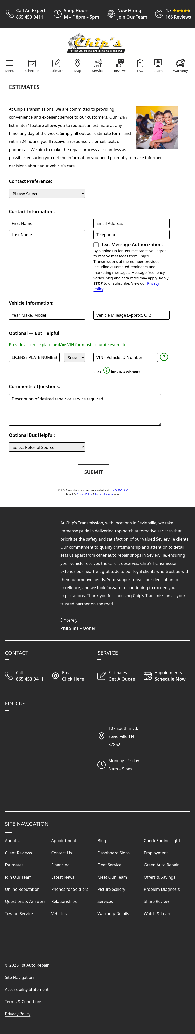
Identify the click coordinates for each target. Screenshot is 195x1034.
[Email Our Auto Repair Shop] (74, 676)
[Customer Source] (47, 446)
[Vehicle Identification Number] (125, 357)
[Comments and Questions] (85, 410)
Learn (158, 70)
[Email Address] (131, 223)
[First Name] (47, 223)
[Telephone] (131, 234)
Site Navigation (19, 977)
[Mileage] (131, 315)
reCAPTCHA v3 (120, 490)
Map (77, 70)
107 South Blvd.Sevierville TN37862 (123, 736)
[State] (74, 357)
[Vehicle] (47, 315)
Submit (93, 472)
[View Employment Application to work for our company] (125, 14)
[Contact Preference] (47, 193)
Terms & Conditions (23, 1001)
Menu (9, 70)
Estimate (56, 70)
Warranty (180, 70)
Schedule (32, 70)
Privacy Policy (84, 494)
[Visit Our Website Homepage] (96, 43)
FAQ (140, 70)
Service (97, 70)
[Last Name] (47, 234)
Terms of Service (104, 494)
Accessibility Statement (26, 989)
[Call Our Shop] (28, 676)
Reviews (120, 70)
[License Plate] (34, 357)
